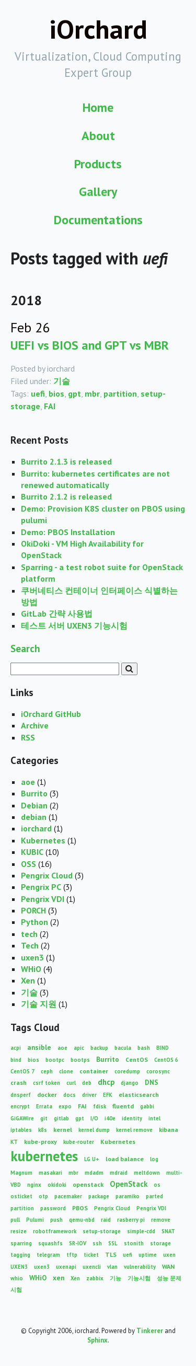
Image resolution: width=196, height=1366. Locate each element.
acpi (15, 1047)
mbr (92, 393)
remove (160, 1219)
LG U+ (91, 1159)
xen (58, 1277)
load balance (125, 1159)
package (98, 1196)
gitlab (61, 1118)
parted (154, 1196)
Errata (44, 1106)
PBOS (80, 1208)
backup (99, 1047)
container (93, 1071)
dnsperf (20, 1094)
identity (132, 1118)
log (154, 1159)
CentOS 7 (22, 1071)
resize (18, 1231)
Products (98, 164)
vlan (112, 1266)
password (53, 1208)
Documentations (98, 220)
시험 (16, 1289)
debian (34, 817)
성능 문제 (169, 1278)
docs (69, 1094)
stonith (134, 1243)
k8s (42, 1129)
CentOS (136, 1059)
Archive (35, 725)
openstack (88, 1184)
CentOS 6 (166, 1059)
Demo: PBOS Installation (68, 532)
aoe (28, 782)
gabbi (147, 1106)
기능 (115, 1278)
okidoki (57, 1184)
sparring (21, 1243)
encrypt (20, 1106)
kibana (168, 1129)
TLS (111, 1254)
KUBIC (32, 852)
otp (43, 1196)
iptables (21, 1129)
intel (154, 1118)
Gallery (98, 191)
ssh (97, 1243)
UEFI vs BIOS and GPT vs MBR (89, 345)
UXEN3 (19, 1266)
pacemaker (68, 1196)
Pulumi (35, 1219)
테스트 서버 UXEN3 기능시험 (74, 625)
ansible (39, 1047)
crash (18, 1082)
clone (66, 1071)
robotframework (54, 1231)
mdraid (119, 1172)
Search (25, 648)
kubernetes (44, 1156)
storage (160, 1243)
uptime (148, 1254)
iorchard (36, 828)
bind (15, 1059)
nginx (34, 1184)
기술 (61, 381)
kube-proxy (40, 1141)
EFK (107, 1094)
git (44, 1118)
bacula (122, 1047)
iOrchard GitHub (51, 714)
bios (56, 393)
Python (34, 922)
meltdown (147, 1172)
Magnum (21, 1172)
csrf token (46, 1082)
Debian (34, 805)
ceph (47, 1071)
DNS (151, 1082)
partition (120, 393)
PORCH (33, 910)
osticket (21, 1196)
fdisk (99, 1106)
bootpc (54, 1059)
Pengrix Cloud (47, 875)
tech (29, 934)
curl (71, 1082)
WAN (168, 1266)
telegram (48, 1254)
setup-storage (102, 1231)
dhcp (106, 1082)
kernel (62, 1129)
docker (47, 1094)
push (56, 1219)
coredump (127, 1071)
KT (14, 1141)
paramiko (128, 1196)
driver (89, 1094)
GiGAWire (22, 1118)
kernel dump (94, 1129)
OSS (28, 864)
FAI (49, 406)
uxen (169, 1254)
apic (79, 1047)
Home (98, 107)
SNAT (168, 1231)
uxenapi (66, 1266)
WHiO (31, 969)
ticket (91, 1254)
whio (16, 1278)
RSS (28, 737)
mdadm (94, 1172)
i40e (110, 1118)
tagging (20, 1254)
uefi (38, 393)
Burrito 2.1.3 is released (66, 461)
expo (65, 1106)
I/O (94, 1118)
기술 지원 (38, 1004)
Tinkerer (149, 1330)
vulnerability (140, 1266)
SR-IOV (77, 1243)
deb (86, 1082)
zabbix (94, 1278)
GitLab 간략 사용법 (57, 613)
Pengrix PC (41, 887)
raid (106, 1219)
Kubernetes (43, 840)
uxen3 (32, 957)
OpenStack (128, 1184)
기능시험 (139, 1278)
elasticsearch (139, 1094)
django (130, 1082)
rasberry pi (131, 1219)
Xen (28, 980)
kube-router (78, 1141)
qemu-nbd (82, 1219)
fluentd (123, 1106)
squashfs (50, 1243)
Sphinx (97, 1340)
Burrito (34, 793)
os (157, 1184)
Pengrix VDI (42, 899)
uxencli (92, 1266)
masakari (50, 1172)
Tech (30, 945)
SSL (113, 1243)
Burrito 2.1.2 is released (66, 496)
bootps (80, 1059)
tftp (71, 1254)
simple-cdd (141, 1231)
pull (15, 1219)
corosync (158, 1071)
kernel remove (134, 1129)
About (98, 136)
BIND (162, 1047)
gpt (74, 393)
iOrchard (98, 28)
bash (143, 1047)
